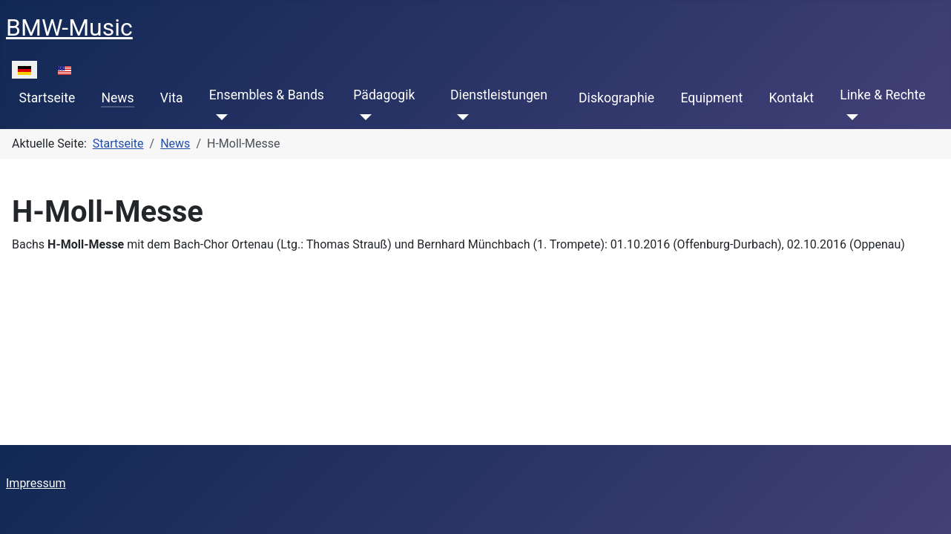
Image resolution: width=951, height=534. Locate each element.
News (117, 97)
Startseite (47, 97)
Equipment (711, 97)
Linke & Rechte (882, 95)
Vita (171, 97)
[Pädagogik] (362, 117)
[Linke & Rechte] (849, 117)
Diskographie (616, 97)
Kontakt (792, 97)
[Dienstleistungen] (459, 117)
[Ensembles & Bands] (218, 117)
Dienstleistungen (498, 95)
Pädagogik (384, 95)
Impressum (36, 483)
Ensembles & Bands (266, 95)
